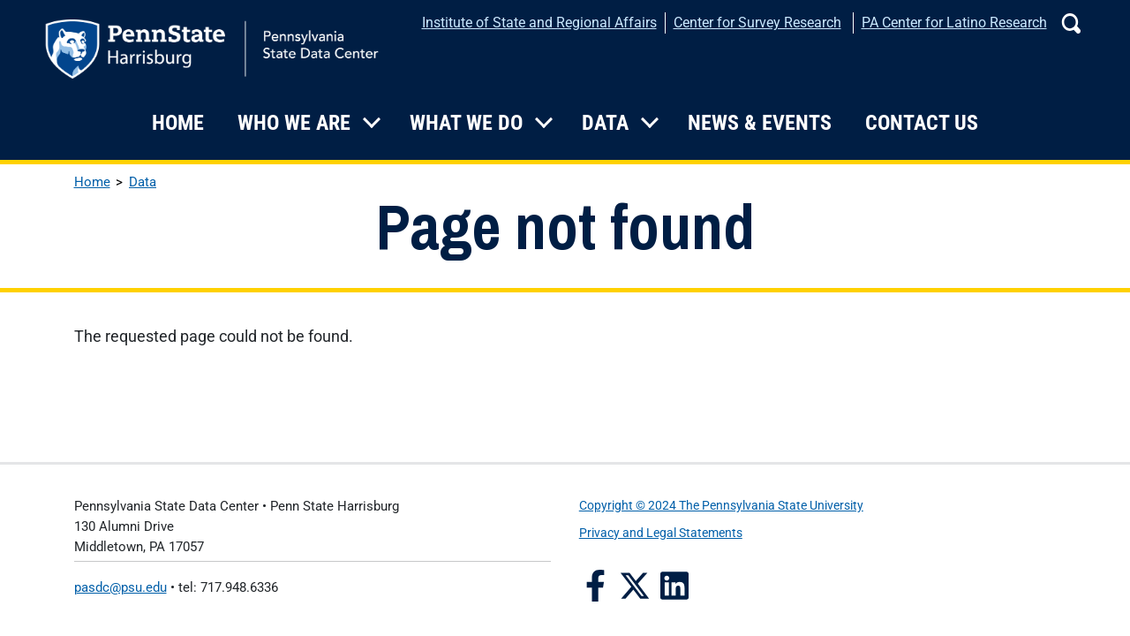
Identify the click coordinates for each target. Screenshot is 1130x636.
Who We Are (293, 122)
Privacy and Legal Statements (660, 533)
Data (605, 122)
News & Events (760, 122)
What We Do (466, 122)
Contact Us (921, 122)
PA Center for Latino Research (954, 22)
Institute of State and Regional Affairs (539, 22)
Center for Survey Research (757, 22)
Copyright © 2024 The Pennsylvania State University (721, 505)
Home (178, 122)
